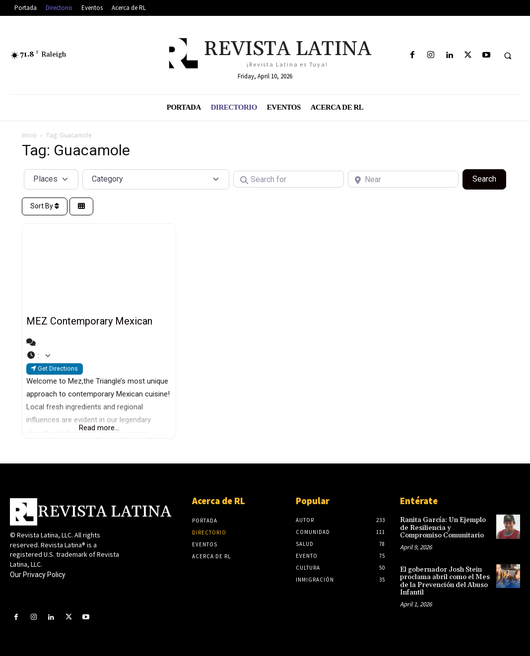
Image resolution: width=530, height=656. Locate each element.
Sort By (44, 206)
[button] (507, 55)
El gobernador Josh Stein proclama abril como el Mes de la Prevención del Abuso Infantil (444, 580)
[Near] (403, 179)
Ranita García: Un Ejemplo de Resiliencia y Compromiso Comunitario (443, 528)
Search (489, 178)
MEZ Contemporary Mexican (89, 321)
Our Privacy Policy (38, 575)
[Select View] (81, 206)
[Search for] (288, 179)
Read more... (99, 427)
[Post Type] (51, 179)
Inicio (29, 135)
